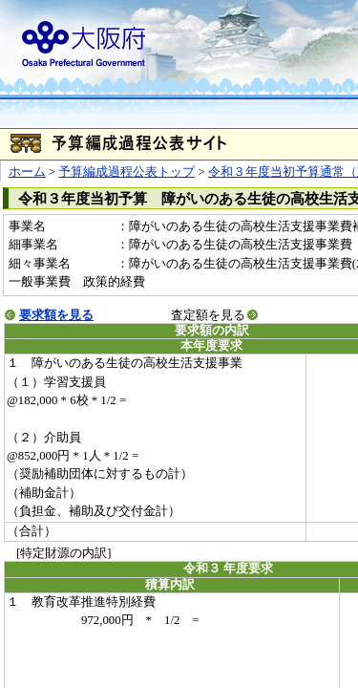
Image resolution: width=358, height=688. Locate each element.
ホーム (27, 172)
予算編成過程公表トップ (126, 172)
